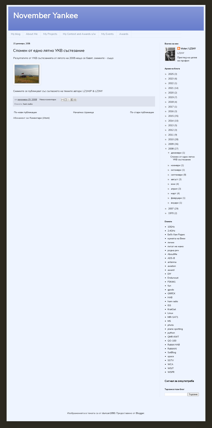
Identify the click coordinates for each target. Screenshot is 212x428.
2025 (171, 74)
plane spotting (175, 329)
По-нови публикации (25, 112)
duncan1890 (108, 413)
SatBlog (172, 352)
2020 (171, 92)
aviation (172, 266)
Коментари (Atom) (39, 118)
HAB (170, 297)
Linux (170, 313)
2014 (171, 120)
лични (171, 242)
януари (175, 202)
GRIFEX (171, 293)
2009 (171, 144)
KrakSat (172, 309)
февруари (176, 198)
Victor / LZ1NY (188, 48)
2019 (171, 97)
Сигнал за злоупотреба (179, 381)
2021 (171, 88)
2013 (171, 125)
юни (173, 184)
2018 (171, 102)
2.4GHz (171, 230)
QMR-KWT (173, 336)
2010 (171, 139)
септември (177, 174)
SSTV (171, 360)
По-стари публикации (142, 112)
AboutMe (172, 254)
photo (171, 325)
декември (176, 152)
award (171, 270)
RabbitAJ (172, 348)
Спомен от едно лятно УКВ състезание (48, 50)
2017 (171, 106)
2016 (171, 111)
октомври (176, 170)
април (174, 188)
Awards (123, 34)
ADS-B (171, 258)
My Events (107, 34)
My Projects (50, 34)
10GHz (171, 226)
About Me (32, 34)
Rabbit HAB (174, 344)
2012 (171, 130)
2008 (171, 148)
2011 (171, 134)
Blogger (140, 413)
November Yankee (45, 15)
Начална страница (83, 112)
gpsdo (171, 289)
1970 (171, 213)
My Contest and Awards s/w (79, 34)
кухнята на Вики (176, 238)
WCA (170, 364)
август (175, 179)
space (171, 356)
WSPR (171, 372)
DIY (169, 273)
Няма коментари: (48, 99)
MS (169, 321)
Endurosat (173, 277)
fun (169, 285)
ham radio (28, 104)
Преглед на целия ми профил (187, 59)
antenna (172, 262)
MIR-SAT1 (173, 317)
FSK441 (172, 281)
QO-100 (172, 340)
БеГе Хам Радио (176, 234)
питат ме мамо (176, 246)
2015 (171, 116)
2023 (171, 78)
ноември (176, 165)
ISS (169, 305)
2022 (171, 83)
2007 (171, 208)
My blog (15, 34)
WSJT (171, 368)
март (174, 193)
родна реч (173, 250)
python (171, 332)
